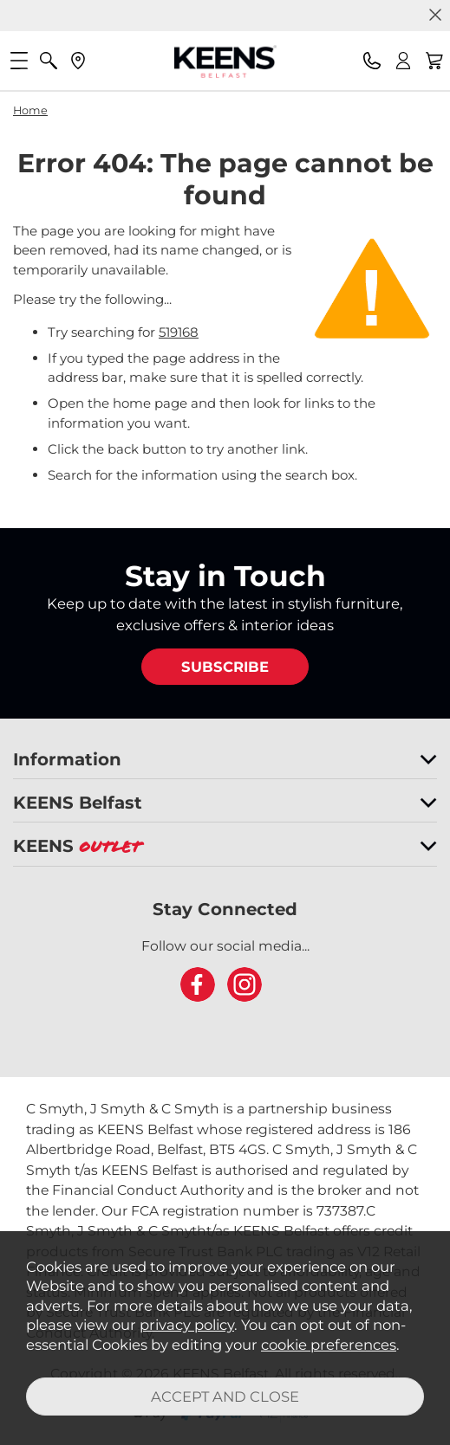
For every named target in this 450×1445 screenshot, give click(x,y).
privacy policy (187, 1324)
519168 (179, 332)
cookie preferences (328, 1344)
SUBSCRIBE (225, 666)
